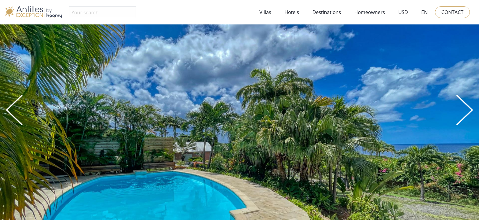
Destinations (327, 12)
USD (403, 12)
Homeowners (369, 12)
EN (424, 12)
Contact (452, 12)
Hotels (291, 12)
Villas (265, 12)
